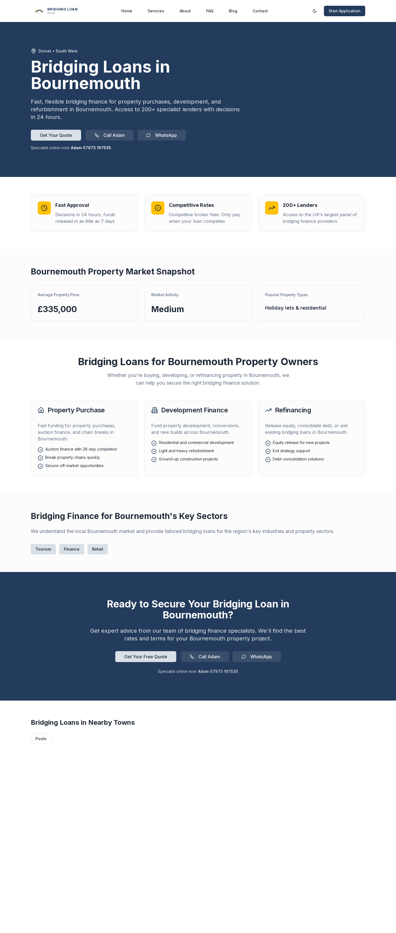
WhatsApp (161, 135)
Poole (40, 738)
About (185, 11)
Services (156, 11)
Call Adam (110, 135)
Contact (260, 11)
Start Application (345, 11)
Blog (233, 11)
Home (126, 11)
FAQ (209, 11)
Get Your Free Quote (145, 656)
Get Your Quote (56, 135)
